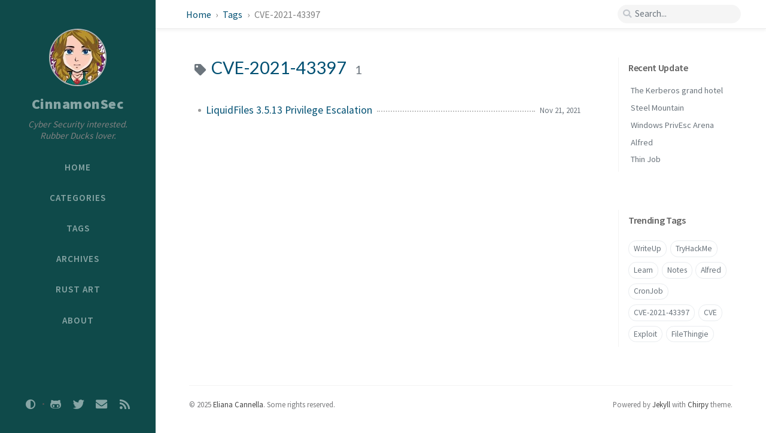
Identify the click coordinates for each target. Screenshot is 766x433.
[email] (101, 404)
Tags (233, 14)
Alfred (642, 142)
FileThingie (690, 334)
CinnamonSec (78, 103)
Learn (643, 270)
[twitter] (78, 404)
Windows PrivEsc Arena (672, 125)
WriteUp (647, 248)
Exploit (645, 334)
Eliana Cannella (238, 404)
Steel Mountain (657, 107)
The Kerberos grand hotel (677, 90)
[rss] (124, 404)
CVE (710, 312)
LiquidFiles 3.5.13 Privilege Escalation (289, 110)
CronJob (648, 291)
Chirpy (698, 404)
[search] (679, 14)
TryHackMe (694, 248)
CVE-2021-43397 (661, 312)
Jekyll (661, 404)
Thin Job (646, 159)
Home (198, 14)
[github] (55, 404)
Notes (677, 270)
